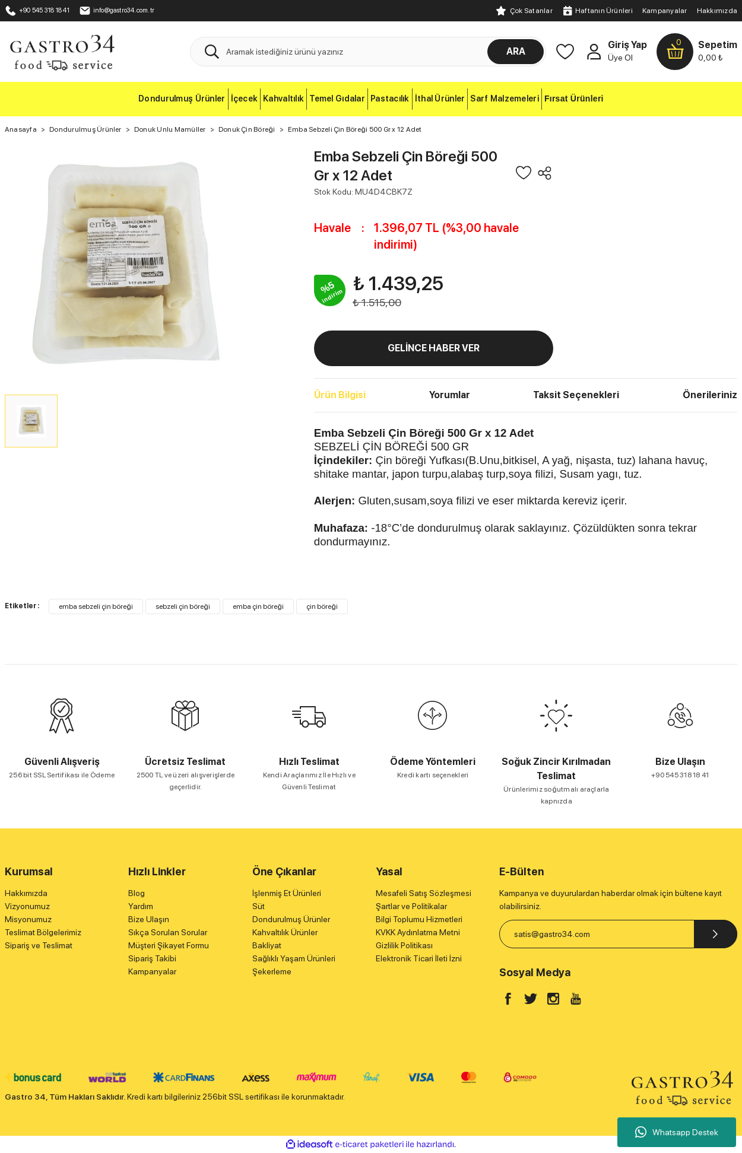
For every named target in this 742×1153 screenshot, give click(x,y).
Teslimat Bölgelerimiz (43, 932)
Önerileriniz (710, 395)
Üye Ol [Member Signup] (620, 57)
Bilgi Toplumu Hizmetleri (419, 919)
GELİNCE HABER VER (433, 348)
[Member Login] (593, 51)
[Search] (368, 51)
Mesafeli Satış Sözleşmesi (423, 893)
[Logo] (62, 51)
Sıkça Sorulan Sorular (167, 932)
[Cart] (697, 51)
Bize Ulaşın (148, 919)
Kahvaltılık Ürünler (285, 932)
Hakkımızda (717, 11)
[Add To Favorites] (523, 172)
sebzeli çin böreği (183, 606)
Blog (136, 893)
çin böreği (322, 606)
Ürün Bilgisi (340, 395)
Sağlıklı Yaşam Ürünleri (293, 958)
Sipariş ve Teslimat (38, 945)
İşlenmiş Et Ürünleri (286, 893)
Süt (258, 906)
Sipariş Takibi (152, 958)
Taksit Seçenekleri (576, 395)
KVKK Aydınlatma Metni (418, 932)
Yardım (140, 906)
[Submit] (715, 934)
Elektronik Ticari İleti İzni (419, 958)
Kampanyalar (664, 11)
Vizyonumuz (27, 906)
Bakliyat (266, 945)
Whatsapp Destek (676, 1132)
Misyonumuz (28, 919)
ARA (515, 51)
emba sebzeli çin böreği (96, 606)
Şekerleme (271, 971)
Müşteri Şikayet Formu (168, 945)
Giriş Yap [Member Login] (627, 44)
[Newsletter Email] (618, 934)
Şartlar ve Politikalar (411, 906)
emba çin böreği (258, 606)
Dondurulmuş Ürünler (291, 919)
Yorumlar (449, 395)
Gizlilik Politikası (404, 945)
